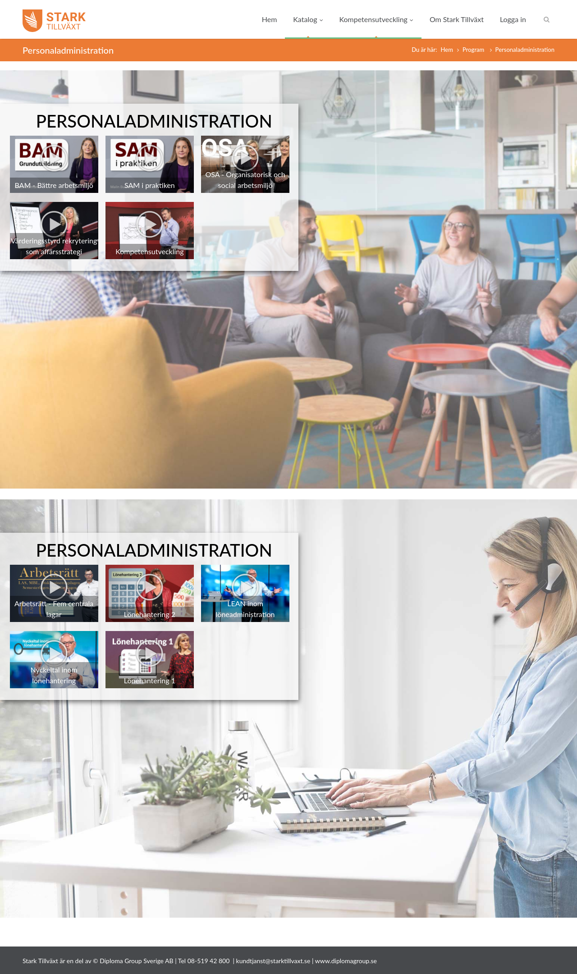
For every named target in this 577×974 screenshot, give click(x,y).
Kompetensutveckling (376, 19)
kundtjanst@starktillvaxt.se (273, 961)
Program (474, 49)
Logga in (513, 19)
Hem (269, 19)
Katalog (308, 19)
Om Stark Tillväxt (457, 19)
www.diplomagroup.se (346, 961)
